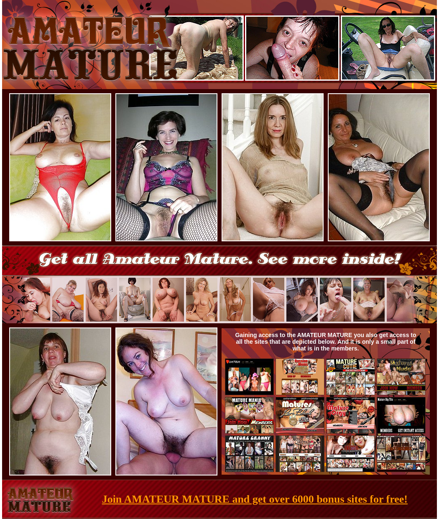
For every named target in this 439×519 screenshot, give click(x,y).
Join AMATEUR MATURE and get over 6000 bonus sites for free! (255, 499)
